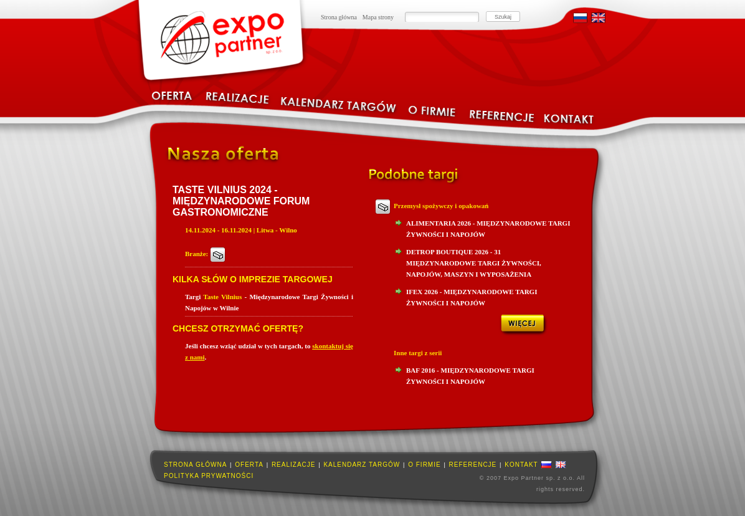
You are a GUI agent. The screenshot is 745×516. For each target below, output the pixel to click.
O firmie (424, 464)
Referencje (473, 464)
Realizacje (294, 464)
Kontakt (521, 464)
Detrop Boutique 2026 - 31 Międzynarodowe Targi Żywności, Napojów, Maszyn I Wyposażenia (473, 263)
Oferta (249, 464)
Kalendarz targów (361, 464)
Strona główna (339, 17)
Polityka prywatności (209, 475)
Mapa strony (378, 17)
